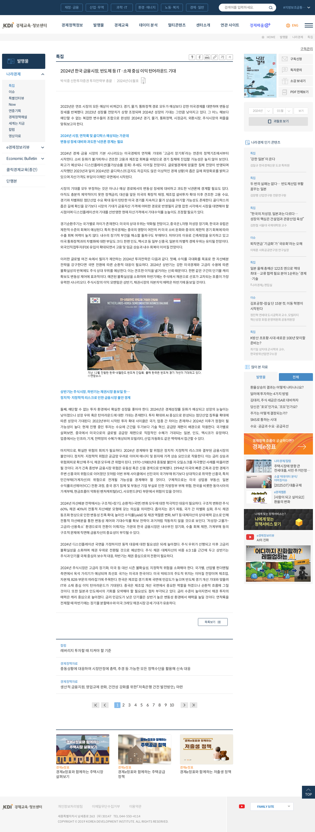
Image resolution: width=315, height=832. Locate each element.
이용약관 (135, 806)
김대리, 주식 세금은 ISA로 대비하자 (274, 400)
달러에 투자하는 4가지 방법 (269, 394)
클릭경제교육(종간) (21, 169)
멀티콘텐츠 (177, 25)
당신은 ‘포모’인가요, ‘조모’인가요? (273, 407)
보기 (301, 111)
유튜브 (242, 806)
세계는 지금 (17, 123)
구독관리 (306, 49)
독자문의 (296, 70)
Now (12, 104)
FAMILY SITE (265, 807)
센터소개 (203, 25)
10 (172, 705)
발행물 (98, 25)
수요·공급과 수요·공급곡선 (269, 426)
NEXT (184, 705)
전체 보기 (296, 8)
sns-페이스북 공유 (199, 57)
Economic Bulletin (21, 158)
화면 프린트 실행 (207, 57)
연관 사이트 (230, 25)
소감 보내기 (297, 81)
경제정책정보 (72, 25)
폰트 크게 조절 (222, 57)
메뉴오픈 (42, 74)
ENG (295, 25)
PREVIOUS (105, 705)
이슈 (12, 92)
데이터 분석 (148, 25)
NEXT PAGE (193, 705)
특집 (310, 37)
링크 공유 (214, 57)
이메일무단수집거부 (106, 806)
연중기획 (15, 111)
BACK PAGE (95, 705)
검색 (270, 7)
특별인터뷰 (16, 98)
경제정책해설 (18, 117)
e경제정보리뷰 (18, 147)
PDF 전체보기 (299, 92)
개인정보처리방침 (70, 806)
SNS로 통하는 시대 (263, 419)
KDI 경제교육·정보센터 (24, 25)
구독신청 (296, 59)
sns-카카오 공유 (192, 57)
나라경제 (297, 37)
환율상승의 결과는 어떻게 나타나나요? (276, 387)
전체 (296, 377)
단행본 (11, 181)
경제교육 (121, 25)
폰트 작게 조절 (230, 57)
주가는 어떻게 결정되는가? (268, 413)
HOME (271, 37)
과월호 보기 (281, 121)
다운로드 (143, 80)
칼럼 (12, 129)
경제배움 (260, 25)
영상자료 (15, 136)
